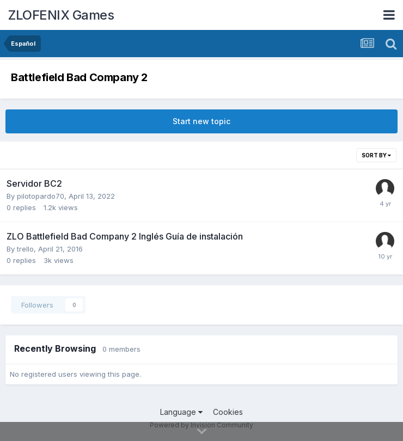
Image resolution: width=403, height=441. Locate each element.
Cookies (228, 411)
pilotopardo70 (40, 196)
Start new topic (201, 121)
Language (181, 411)
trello (25, 248)
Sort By (376, 155)
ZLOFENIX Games (61, 15)
